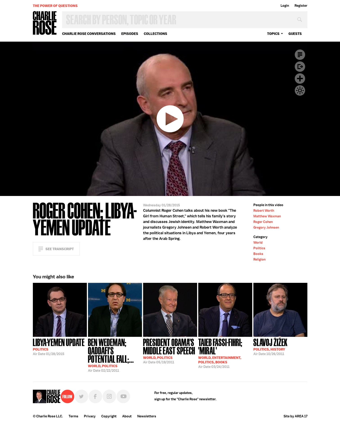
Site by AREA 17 (295, 416)
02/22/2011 (115, 355)
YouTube (123, 396)
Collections (155, 34)
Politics (259, 248)
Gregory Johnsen (266, 227)
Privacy (90, 416)
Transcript (300, 55)
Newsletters (146, 416)
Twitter (81, 396)
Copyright (109, 416)
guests (295, 34)
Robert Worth (263, 210)
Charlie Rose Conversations (89, 34)
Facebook (95, 396)
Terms (73, 416)
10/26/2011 (270, 346)
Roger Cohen (263, 222)
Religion (259, 259)
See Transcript (59, 249)
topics (273, 34)
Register (301, 5)
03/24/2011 (225, 353)
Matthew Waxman (267, 216)
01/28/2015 (59, 346)
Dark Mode (300, 90)
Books (258, 254)
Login (285, 5)
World (258, 242)
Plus (300, 78)
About (127, 416)
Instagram (109, 396)
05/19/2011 (170, 350)
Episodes (129, 34)
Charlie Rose (45, 23)
